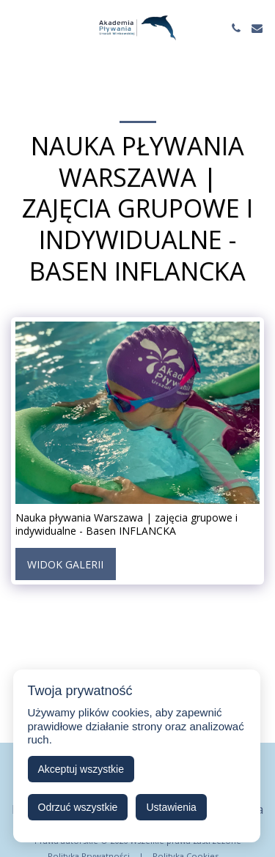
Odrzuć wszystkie (78, 807)
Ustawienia (171, 807)
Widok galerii (65, 564)
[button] (16, 27)
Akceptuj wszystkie (81, 769)
